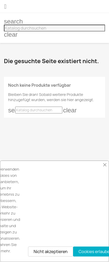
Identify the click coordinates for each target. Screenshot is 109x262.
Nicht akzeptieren (51, 251)
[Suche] (54, 28)
